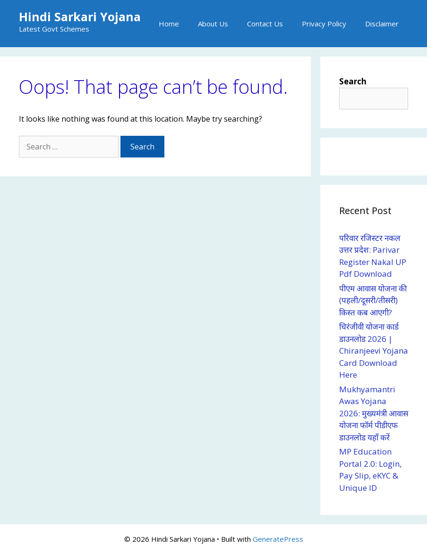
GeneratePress (278, 539)
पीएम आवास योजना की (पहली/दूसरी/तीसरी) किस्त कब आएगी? (373, 300)
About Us (213, 23)
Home (169, 23)
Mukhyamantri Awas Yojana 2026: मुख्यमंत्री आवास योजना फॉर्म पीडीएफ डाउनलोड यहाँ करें (373, 413)
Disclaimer (382, 23)
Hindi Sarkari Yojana (80, 16)
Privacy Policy (324, 23)
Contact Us (265, 23)
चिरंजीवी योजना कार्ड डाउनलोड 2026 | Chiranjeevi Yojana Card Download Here (373, 350)
